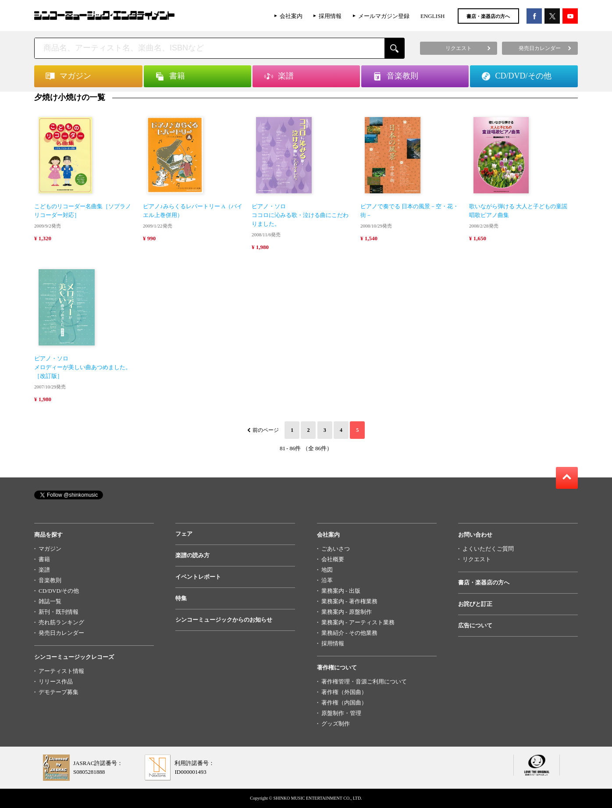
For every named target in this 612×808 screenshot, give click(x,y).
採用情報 (330, 16)
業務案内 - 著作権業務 (349, 601)
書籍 (44, 559)
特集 (181, 598)
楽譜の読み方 (192, 555)
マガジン (50, 548)
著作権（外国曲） (344, 692)
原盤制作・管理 (341, 713)
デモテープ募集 (58, 692)
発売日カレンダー (61, 633)
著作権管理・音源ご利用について (364, 681)
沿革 (327, 580)
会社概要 (332, 559)
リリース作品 (56, 681)
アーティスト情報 (61, 671)
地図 (327, 569)
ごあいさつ (335, 548)
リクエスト (477, 559)
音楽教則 (50, 580)
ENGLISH (432, 16)
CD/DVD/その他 (59, 590)
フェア (183, 533)
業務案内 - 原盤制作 (346, 612)
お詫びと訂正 (475, 604)
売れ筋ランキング (61, 622)
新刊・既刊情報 (58, 612)
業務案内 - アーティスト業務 (358, 622)
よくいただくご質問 (488, 548)
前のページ (266, 430)
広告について (475, 625)
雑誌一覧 (50, 601)
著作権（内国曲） (344, 702)
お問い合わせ (475, 534)
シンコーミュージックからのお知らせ (223, 619)
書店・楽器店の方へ (488, 16)
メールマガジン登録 (383, 16)
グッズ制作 (335, 723)
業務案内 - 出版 (340, 590)
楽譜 (44, 569)
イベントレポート (198, 576)
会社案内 (291, 16)
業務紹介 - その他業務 (349, 633)
